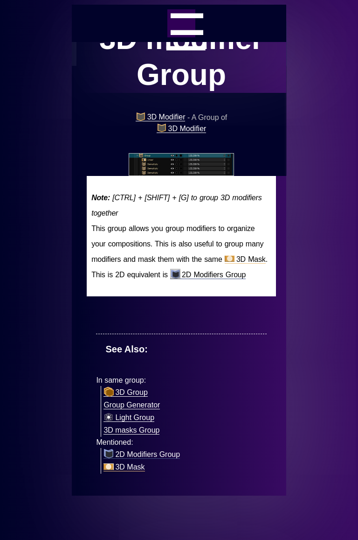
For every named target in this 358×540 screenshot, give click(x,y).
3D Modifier (161, 117)
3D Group (125, 392)
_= (181, 23)
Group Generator (131, 405)
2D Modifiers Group (208, 275)
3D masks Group (131, 430)
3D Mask (245, 259)
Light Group (128, 418)
